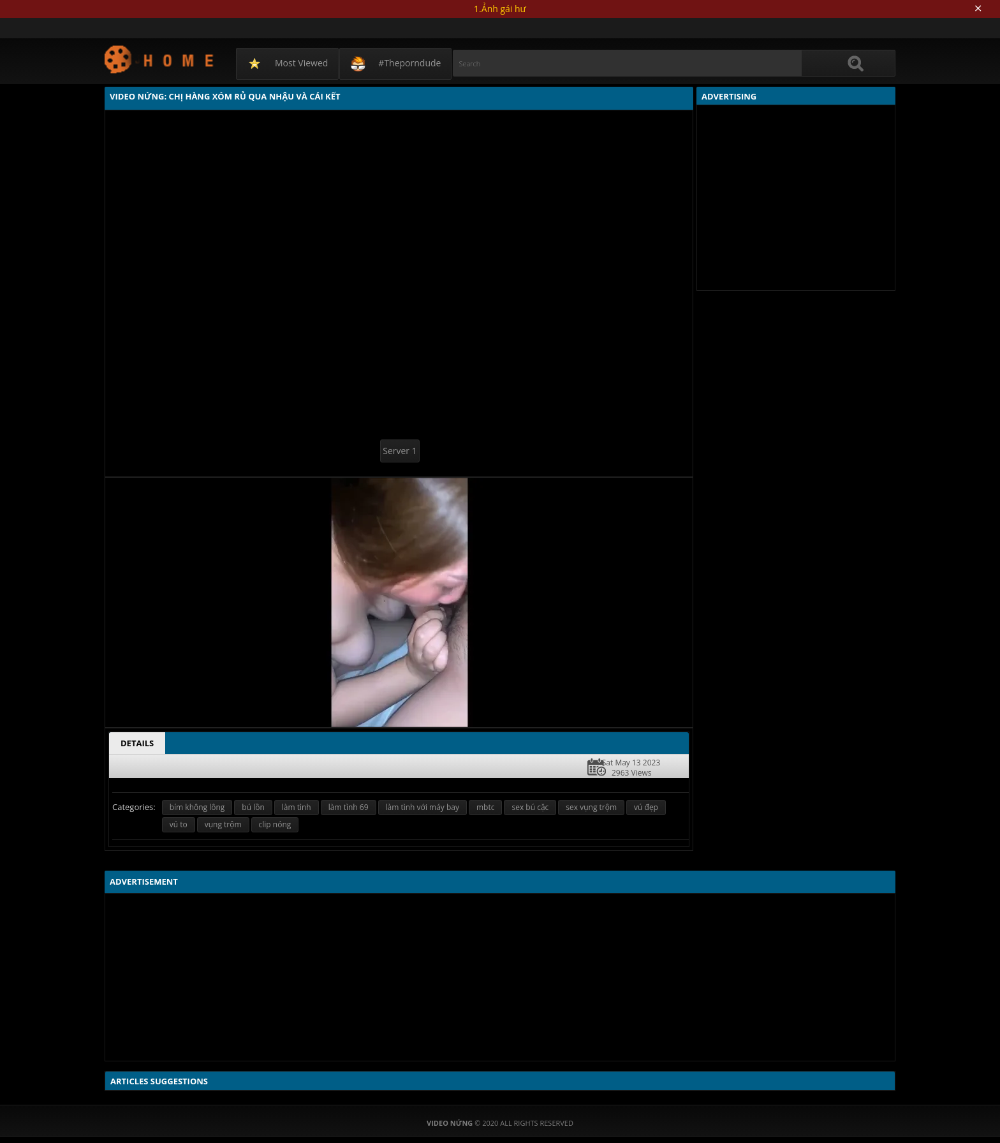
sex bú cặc (529, 807)
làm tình (296, 807)
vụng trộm (223, 824)
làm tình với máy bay (422, 807)
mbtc (485, 807)
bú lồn (253, 807)
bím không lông (197, 807)
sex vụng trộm (591, 807)
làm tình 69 (348, 807)
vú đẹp (646, 807)
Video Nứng (160, 59)
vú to (179, 824)
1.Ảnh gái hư (500, 9)
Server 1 (399, 451)
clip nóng (275, 824)
